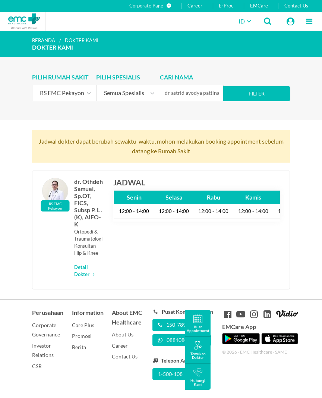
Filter (257, 93)
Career (194, 6)
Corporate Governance (46, 330)
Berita (79, 347)
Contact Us (296, 6)
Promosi (82, 336)
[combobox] (64, 93)
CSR (37, 366)
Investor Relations (43, 350)
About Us (122, 334)
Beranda (43, 40)
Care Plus (83, 325)
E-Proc (226, 6)
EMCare (259, 6)
